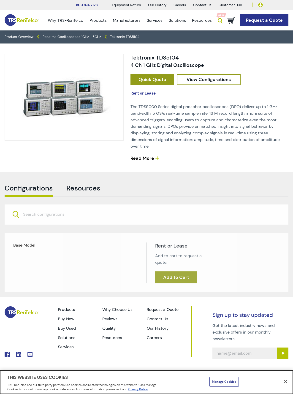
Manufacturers (127, 20)
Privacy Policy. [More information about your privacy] (138, 389)
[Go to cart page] (231, 20)
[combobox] (146, 224)
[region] (146, 382)
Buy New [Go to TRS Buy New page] (66, 319)
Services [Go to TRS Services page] (66, 347)
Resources (202, 20)
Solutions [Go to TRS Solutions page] (66, 337)
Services (155, 20)
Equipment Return (126, 5)
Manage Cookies (224, 382)
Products (98, 20)
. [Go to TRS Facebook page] (7, 354)
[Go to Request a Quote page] (264, 20)
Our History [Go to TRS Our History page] (158, 328)
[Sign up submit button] (282, 353)
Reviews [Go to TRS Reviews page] (109, 319)
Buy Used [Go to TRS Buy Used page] (67, 328)
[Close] (286, 382)
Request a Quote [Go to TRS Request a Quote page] (163, 309)
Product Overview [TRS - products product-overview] (19, 37)
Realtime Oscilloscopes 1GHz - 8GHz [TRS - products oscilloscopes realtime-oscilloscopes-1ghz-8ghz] (72, 37)
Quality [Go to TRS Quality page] (109, 328)
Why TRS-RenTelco (65, 20)
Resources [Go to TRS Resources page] (112, 337)
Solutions (177, 20)
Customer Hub (230, 5)
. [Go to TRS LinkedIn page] (18, 354)
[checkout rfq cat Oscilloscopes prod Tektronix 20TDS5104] (152, 79)
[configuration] (209, 79)
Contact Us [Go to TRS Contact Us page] (157, 319)
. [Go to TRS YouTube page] (30, 354)
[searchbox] (46, 224)
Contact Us (202, 5)
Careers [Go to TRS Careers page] (154, 337)
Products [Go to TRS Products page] (66, 309)
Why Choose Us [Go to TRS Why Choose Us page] (117, 309)
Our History (157, 5)
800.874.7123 (87, 5)
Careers (180, 5)
